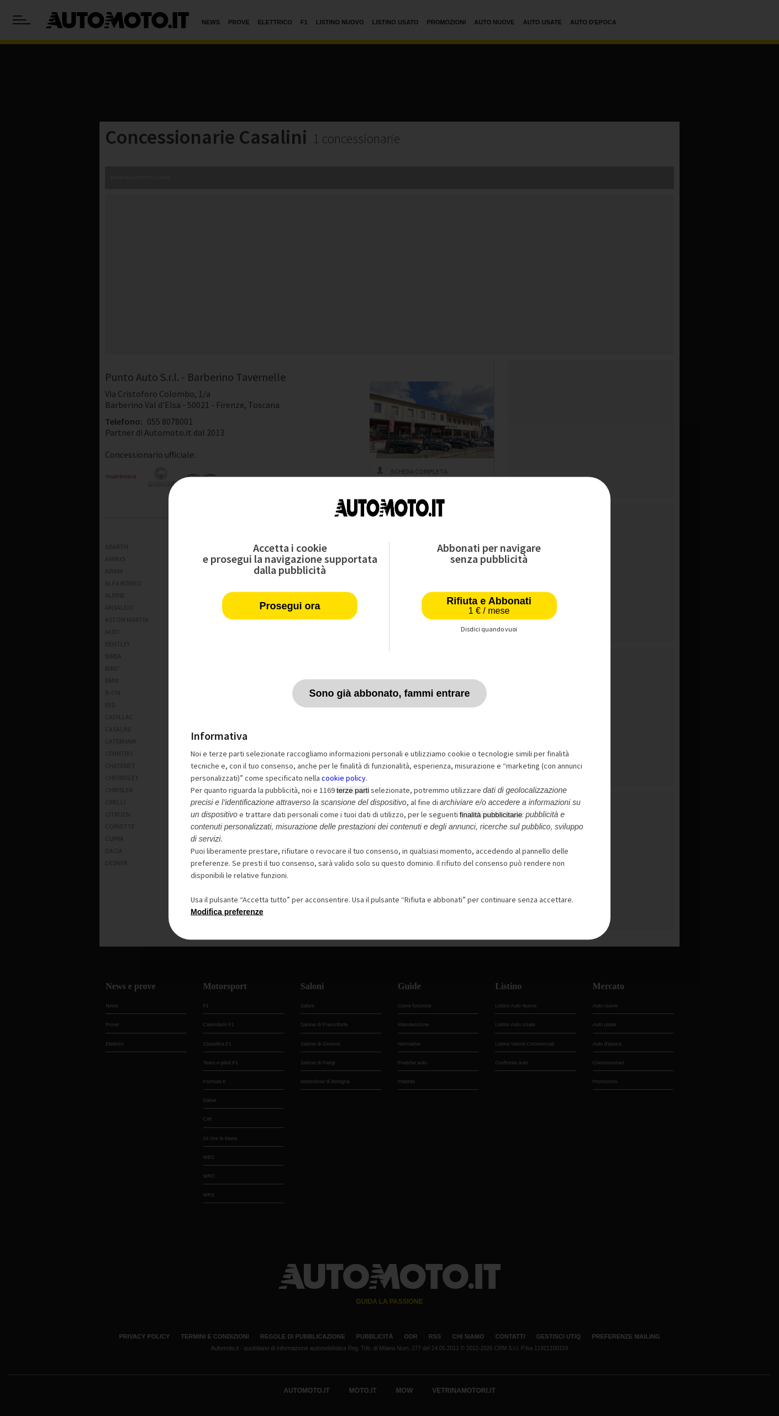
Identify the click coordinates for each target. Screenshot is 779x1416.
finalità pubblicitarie (491, 814)
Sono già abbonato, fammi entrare (389, 692)
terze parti (352, 790)
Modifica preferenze (227, 911)
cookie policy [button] (344, 777)
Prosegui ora (289, 605)
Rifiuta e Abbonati (488, 605)
